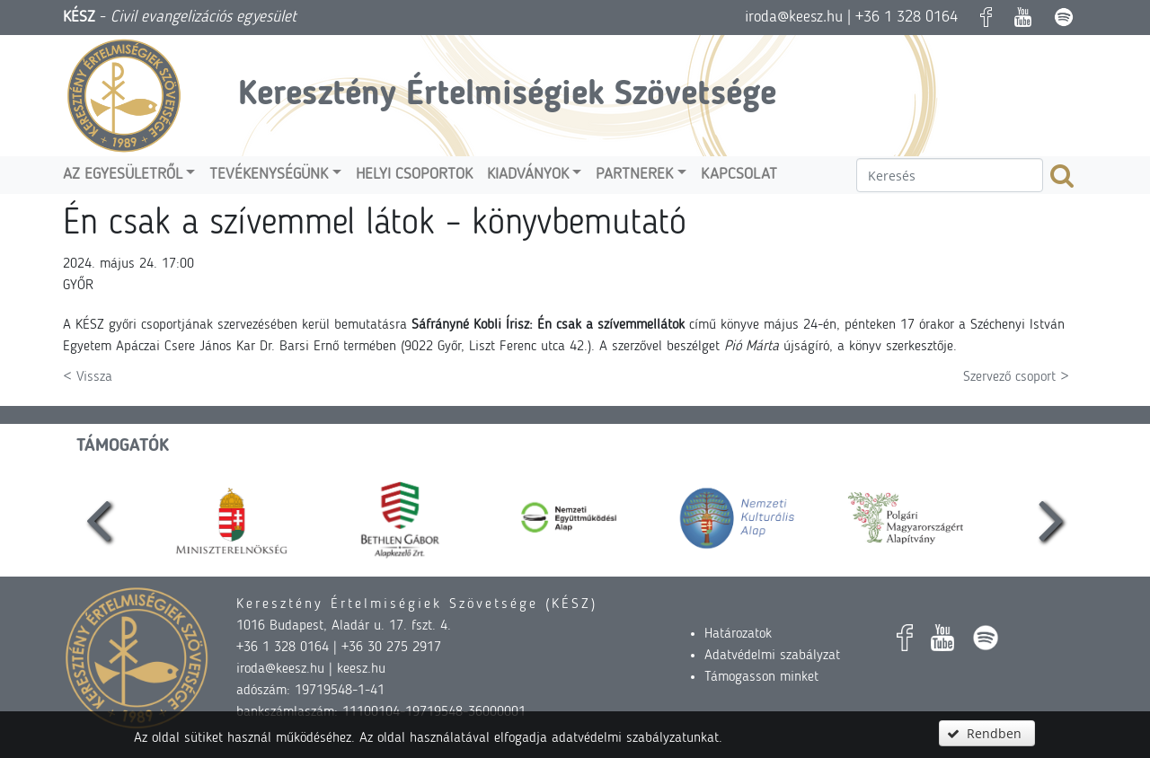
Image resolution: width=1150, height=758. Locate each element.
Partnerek (634, 174)
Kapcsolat (739, 174)
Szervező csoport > (1016, 377)
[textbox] (949, 175)
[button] (986, 733)
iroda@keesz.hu (794, 17)
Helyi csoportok (414, 174)
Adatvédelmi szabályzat (772, 655)
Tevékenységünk (268, 174)
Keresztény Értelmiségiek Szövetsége (507, 95)
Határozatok (738, 634)
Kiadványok (528, 174)
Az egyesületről (122, 174)
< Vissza (87, 377)
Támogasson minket (761, 677)
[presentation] (98, 518)
